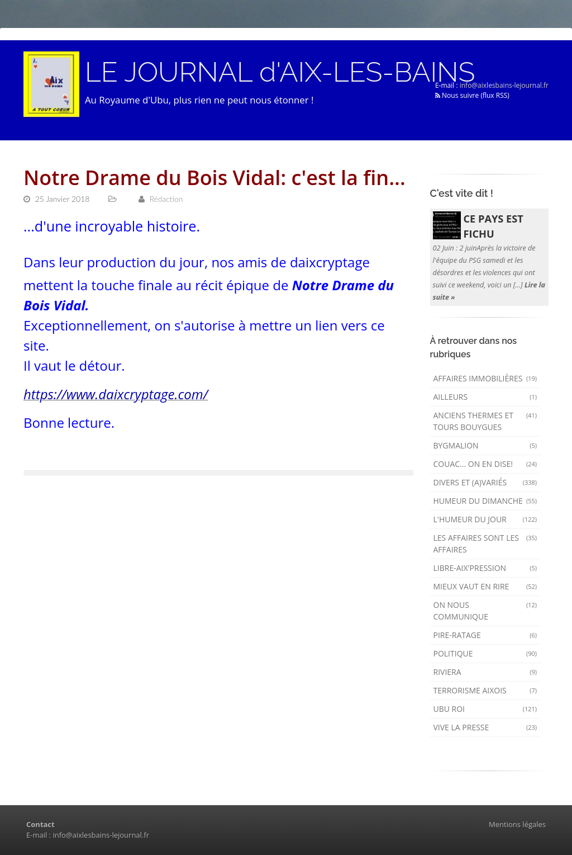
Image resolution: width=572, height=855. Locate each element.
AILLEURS (485, 396)
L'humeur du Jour (485, 519)
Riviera (485, 672)
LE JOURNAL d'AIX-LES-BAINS (280, 72)
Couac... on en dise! (485, 464)
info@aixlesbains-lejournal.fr (504, 85)
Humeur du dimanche (485, 500)
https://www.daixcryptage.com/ (115, 394)
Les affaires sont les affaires (485, 543)
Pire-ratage (485, 635)
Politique (485, 653)
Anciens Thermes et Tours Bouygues (485, 421)
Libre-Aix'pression (485, 568)
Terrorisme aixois (485, 690)
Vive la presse (485, 727)
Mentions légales (517, 824)
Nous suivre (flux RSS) (472, 95)
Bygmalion (485, 445)
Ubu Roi (485, 708)
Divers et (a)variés (485, 482)
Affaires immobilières (485, 378)
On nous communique (485, 610)
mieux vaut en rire (485, 586)
